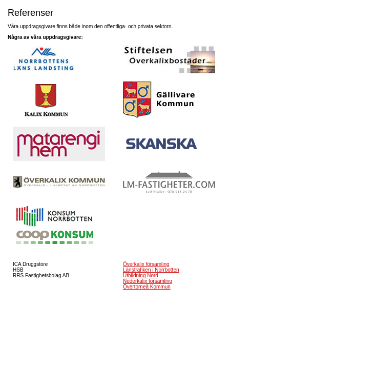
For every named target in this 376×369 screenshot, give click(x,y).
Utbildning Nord (140, 275)
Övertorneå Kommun (147, 287)
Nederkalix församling (147, 281)
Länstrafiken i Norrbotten (151, 270)
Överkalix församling (146, 264)
